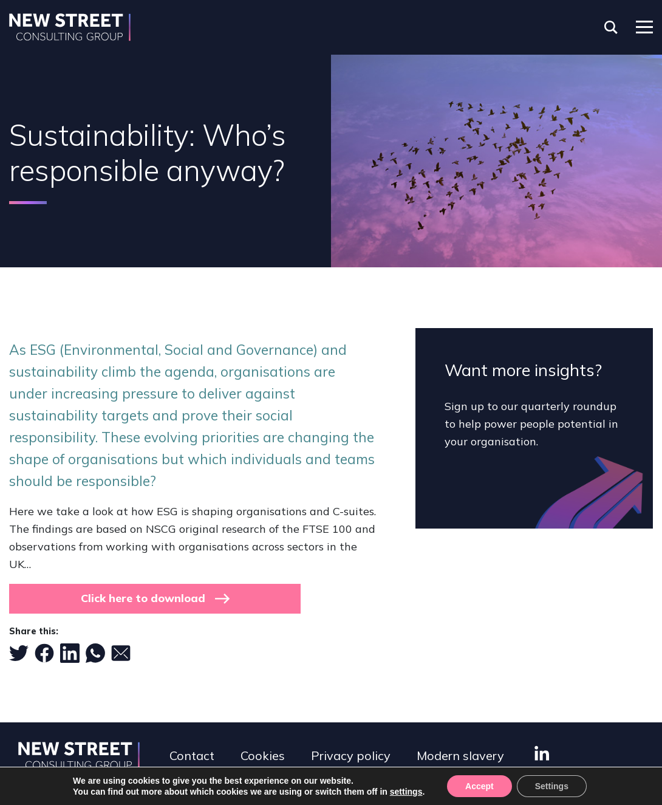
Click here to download (143, 598)
